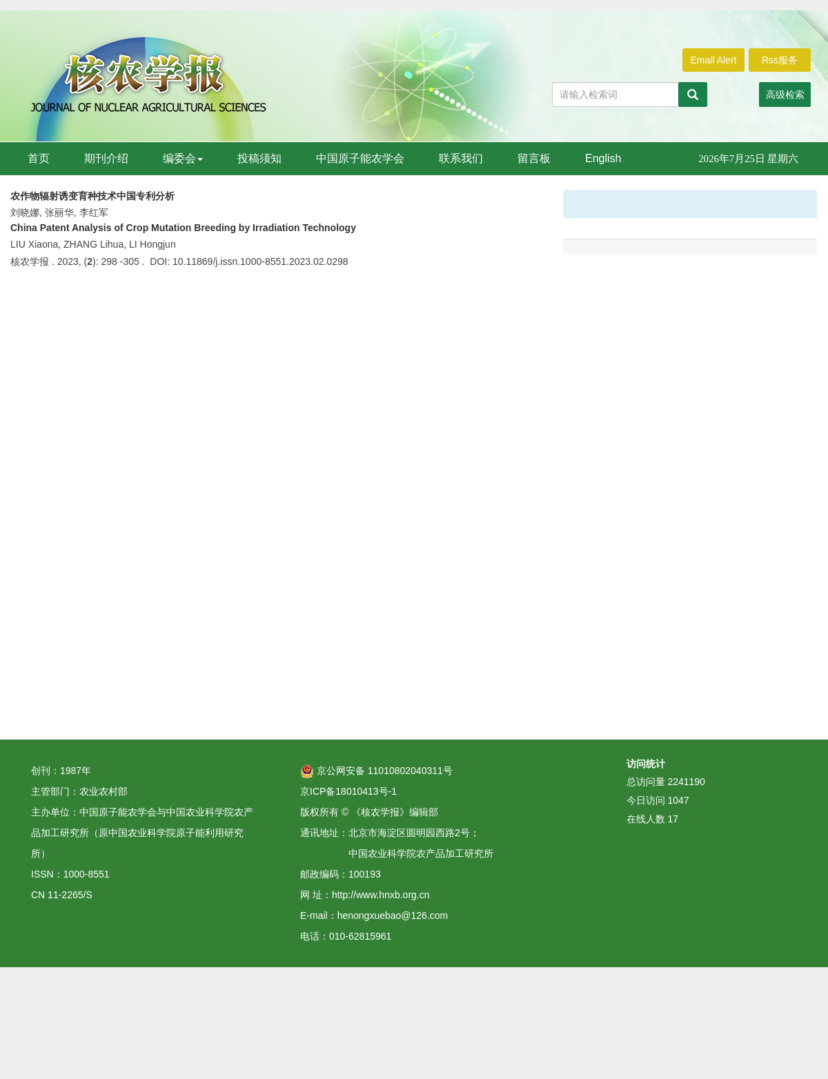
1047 (678, 800)
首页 (39, 158)
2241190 (686, 781)
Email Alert (714, 60)
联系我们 (461, 158)
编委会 (183, 158)
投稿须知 (259, 158)
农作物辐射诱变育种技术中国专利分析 (92, 195)
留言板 (534, 158)
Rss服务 (780, 60)
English (603, 158)
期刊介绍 (106, 158)
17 (672, 818)
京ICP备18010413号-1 (348, 791)
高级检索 (785, 94)
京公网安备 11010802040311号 (376, 770)
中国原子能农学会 (360, 158)
